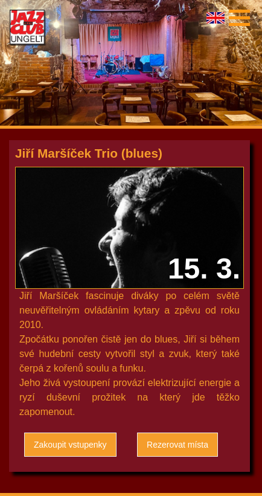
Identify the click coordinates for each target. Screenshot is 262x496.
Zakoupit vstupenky (70, 444)
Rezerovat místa (177, 444)
